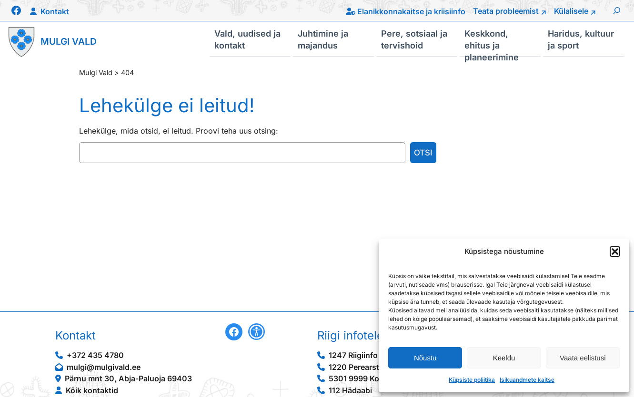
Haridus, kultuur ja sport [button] (581, 39)
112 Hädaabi (350, 390)
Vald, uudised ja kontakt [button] (247, 39)
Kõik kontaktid (92, 390)
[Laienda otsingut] (616, 10)
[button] (615, 251)
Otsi (423, 152)
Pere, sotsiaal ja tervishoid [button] (414, 39)
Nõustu (425, 358)
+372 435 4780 (95, 355)
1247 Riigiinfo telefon (367, 355)
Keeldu (504, 358)
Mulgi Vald (68, 41)
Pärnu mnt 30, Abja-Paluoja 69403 (128, 378)
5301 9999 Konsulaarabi (373, 378)
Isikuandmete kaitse (527, 379)
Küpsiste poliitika (472, 379)
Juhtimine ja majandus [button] (323, 39)
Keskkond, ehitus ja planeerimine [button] (491, 42)
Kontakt (54, 11)
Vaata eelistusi (582, 358)
